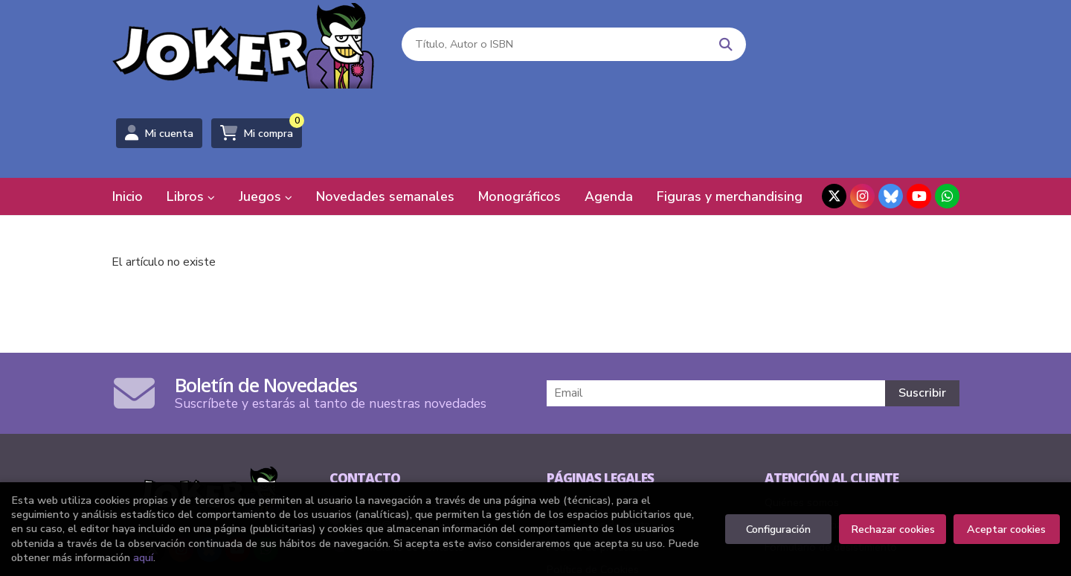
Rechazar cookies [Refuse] (893, 529)
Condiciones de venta (598, 436)
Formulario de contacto (396, 458)
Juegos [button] (265, 108)
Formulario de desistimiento (831, 458)
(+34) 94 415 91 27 (398, 413)
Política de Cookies (593, 480)
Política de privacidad (598, 458)
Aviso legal (574, 413)
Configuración (778, 529)
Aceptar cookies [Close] (1006, 529)
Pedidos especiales (811, 436)
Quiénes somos (802, 413)
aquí (143, 557)
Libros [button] (191, 108)
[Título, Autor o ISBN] (551, 45)
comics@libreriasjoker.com (402, 436)
